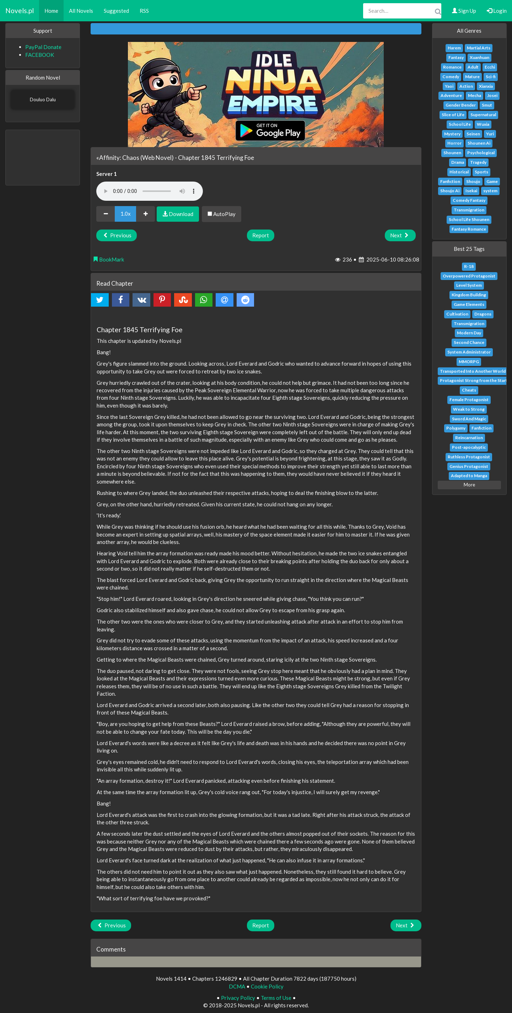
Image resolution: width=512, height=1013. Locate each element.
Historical (459, 171)
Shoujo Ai (449, 190)
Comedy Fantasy (469, 200)
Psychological (481, 152)
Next (400, 235)
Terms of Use (276, 998)
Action (466, 86)
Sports (481, 171)
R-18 (469, 266)
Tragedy (478, 162)
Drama (457, 162)
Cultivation (457, 314)
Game (492, 181)
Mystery (452, 133)
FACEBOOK (39, 55)
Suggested (116, 10)
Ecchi (490, 67)
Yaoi (449, 86)
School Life (460, 124)
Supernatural (483, 114)
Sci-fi (491, 76)
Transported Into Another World (473, 371)
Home (51, 10)
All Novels (81, 10)
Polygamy (455, 428)
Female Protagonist (469, 399)
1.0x (125, 213)
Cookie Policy (267, 986)
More (469, 484)
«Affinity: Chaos (117, 157)
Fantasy (456, 57)
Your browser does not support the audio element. (149, 191)
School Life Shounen (469, 219)
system (490, 190)
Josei (492, 95)
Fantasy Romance (469, 229)
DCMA (237, 986)
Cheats (469, 390)
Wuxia (483, 124)
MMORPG (469, 361)
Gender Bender (461, 105)
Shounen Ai (479, 143)
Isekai (471, 190)
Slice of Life (453, 114)
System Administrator (469, 352)
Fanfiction (450, 181)
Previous (116, 235)
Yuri (490, 133)
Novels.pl (19, 10)
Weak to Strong (469, 409)
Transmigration (469, 209)
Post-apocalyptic (469, 447)
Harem (454, 47)
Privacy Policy (238, 998)
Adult (473, 67)
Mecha (474, 95)
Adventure (451, 95)
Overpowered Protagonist (469, 276)
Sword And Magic (469, 418)
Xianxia (486, 86)
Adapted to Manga (469, 475)
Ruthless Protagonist (469, 456)
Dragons (482, 314)
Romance (452, 67)
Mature (472, 76)
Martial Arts (478, 47)
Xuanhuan (479, 57)
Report (260, 235)
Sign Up (464, 10)
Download (177, 214)
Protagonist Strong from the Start (473, 380)
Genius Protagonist (468, 466)
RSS (144, 10)
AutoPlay (222, 214)
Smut (487, 105)
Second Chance (469, 342)
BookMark (108, 259)
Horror (454, 143)
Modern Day (469, 332)
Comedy (450, 76)
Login (497, 10)
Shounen (452, 152)
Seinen (473, 133)
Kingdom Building (469, 294)
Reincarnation (469, 437)
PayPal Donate (43, 47)
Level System (469, 285)
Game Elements (469, 304)
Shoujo (473, 181)
